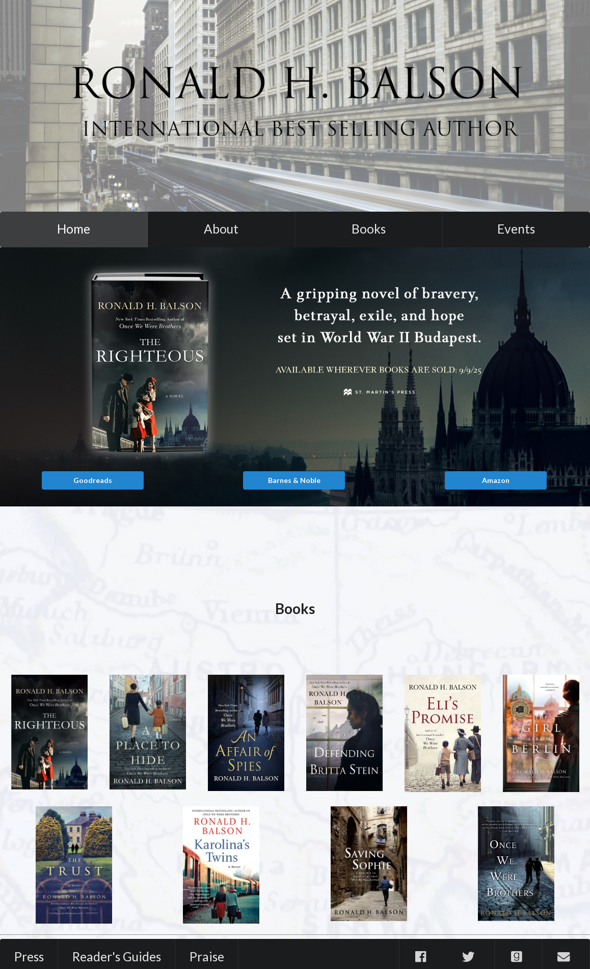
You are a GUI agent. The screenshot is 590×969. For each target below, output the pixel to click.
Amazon (495, 480)
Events (516, 228)
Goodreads (92, 480)
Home (73, 228)
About (221, 228)
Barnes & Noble (294, 480)
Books (369, 228)
